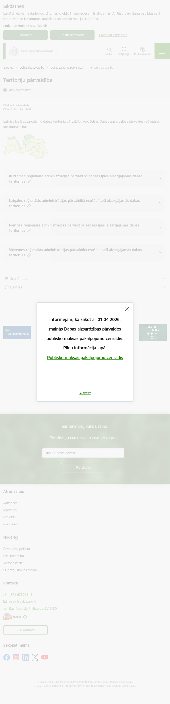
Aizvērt (85, 393)
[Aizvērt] (127, 309)
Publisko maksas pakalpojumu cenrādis (85, 357)
